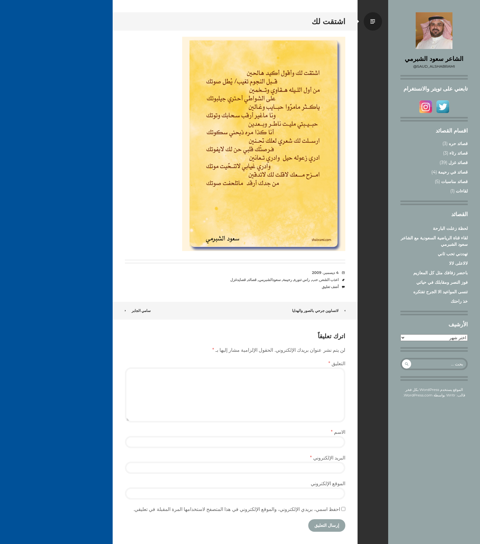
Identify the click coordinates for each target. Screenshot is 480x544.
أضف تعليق (330, 286)
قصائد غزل (458, 162)
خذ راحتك (459, 301)
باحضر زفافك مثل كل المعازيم (440, 273)
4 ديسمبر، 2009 (325, 272)
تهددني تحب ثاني (453, 254)
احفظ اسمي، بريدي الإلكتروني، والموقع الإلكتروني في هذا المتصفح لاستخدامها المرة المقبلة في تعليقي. (236, 509)
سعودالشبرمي (270, 279)
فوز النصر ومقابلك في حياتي (442, 282)
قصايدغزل (238, 279)
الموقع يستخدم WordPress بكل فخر (434, 389)
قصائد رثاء (458, 153)
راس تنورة (302, 279)
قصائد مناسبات (454, 181)
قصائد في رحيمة (453, 172)
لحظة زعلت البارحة (450, 228)
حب (315, 279)
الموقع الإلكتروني (328, 483)
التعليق (336, 363)
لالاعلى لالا (458, 263)
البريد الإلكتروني (327, 458)
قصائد (252, 279)
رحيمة (287, 279)
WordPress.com (418, 395)
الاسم (338, 432)
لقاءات (462, 191)
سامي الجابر (138, 310)
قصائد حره (458, 143)
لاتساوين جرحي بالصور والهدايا (318, 310)
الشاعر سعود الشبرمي (434, 58)
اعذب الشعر (329, 279)
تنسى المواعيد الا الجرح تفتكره (440, 292)
